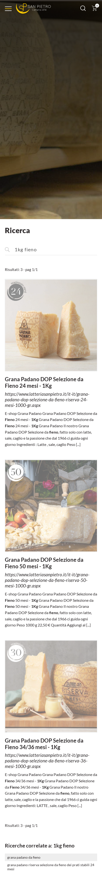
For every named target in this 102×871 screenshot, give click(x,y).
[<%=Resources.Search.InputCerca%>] (51, 248)
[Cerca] (83, 9)
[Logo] (33, 8)
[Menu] (8, 9)
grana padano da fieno (23, 856)
